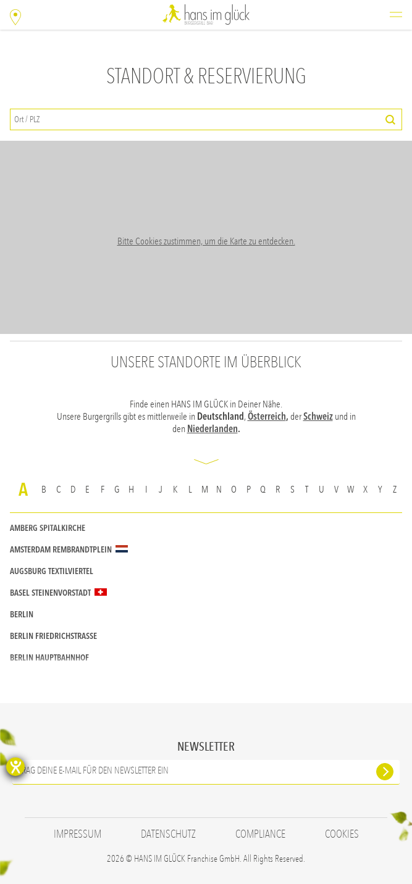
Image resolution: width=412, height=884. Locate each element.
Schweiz (318, 416)
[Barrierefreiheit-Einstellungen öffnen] (15, 766)
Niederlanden (212, 429)
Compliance (260, 834)
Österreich (267, 416)
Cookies (342, 834)
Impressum (77, 834)
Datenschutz (168, 834)
